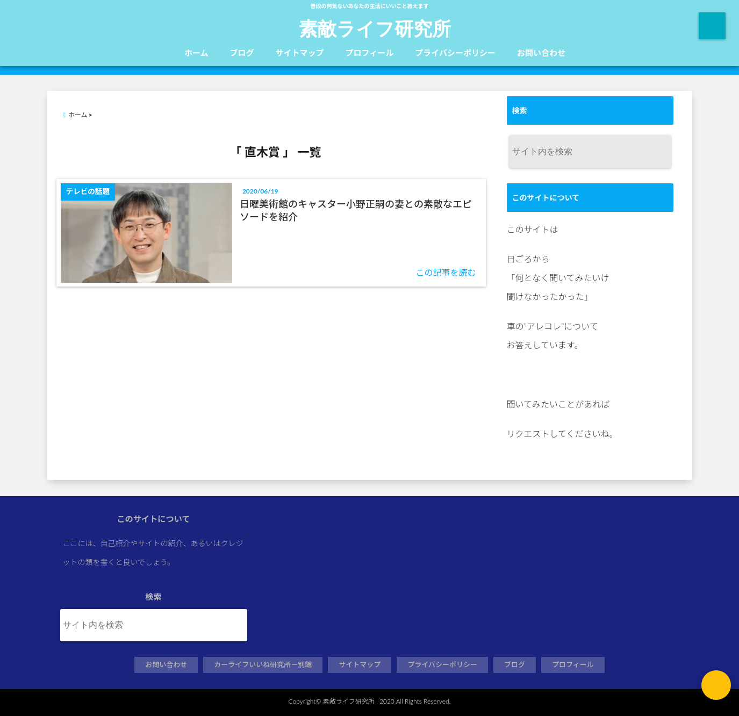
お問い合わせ (541, 53)
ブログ (242, 53)
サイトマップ (300, 53)
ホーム (196, 53)
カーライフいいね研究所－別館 (263, 664)
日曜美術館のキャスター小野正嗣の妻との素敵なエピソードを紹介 (356, 210)
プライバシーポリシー (455, 53)
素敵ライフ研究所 (375, 27)
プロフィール (370, 53)
